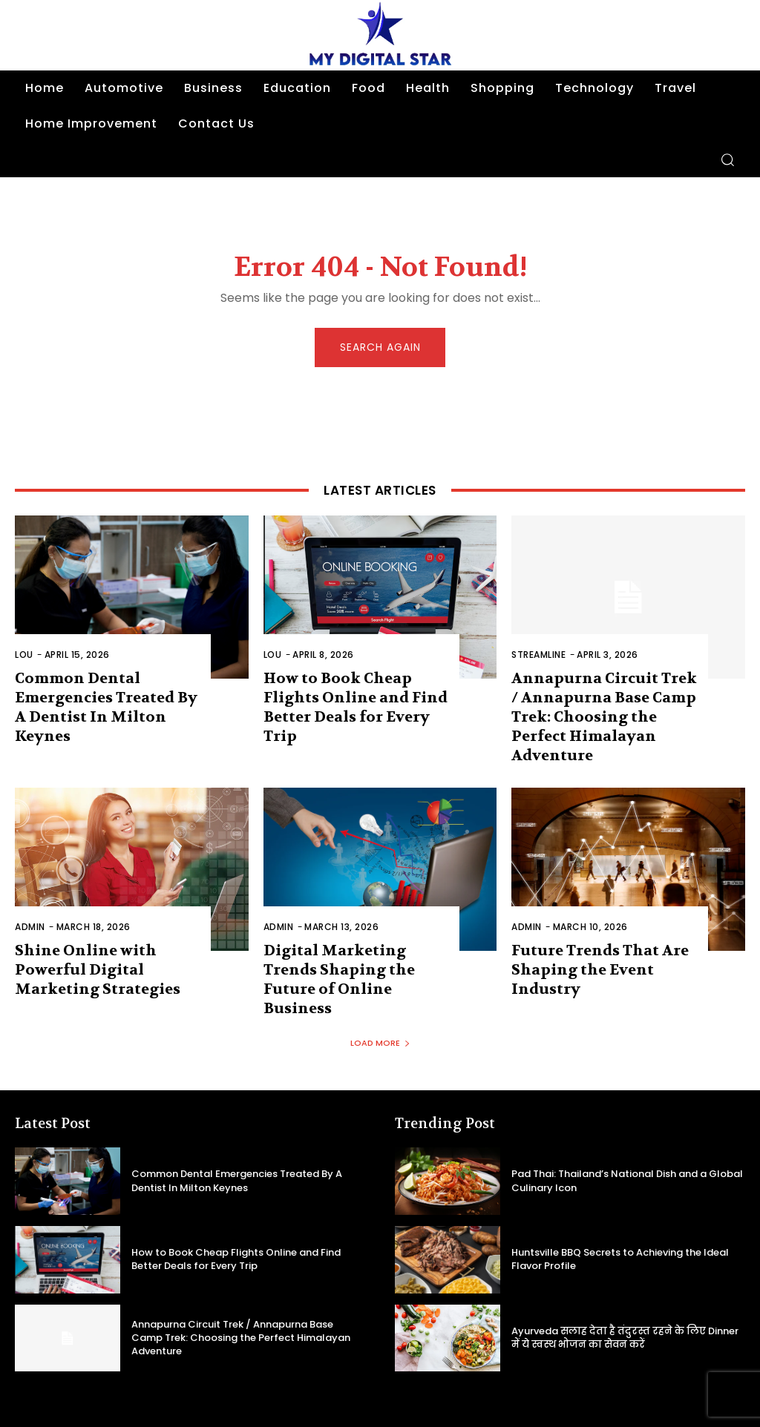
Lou (24, 656)
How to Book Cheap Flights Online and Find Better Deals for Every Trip (357, 696)
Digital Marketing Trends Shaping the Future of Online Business (354, 942)
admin (30, 901)
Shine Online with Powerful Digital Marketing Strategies (91, 942)
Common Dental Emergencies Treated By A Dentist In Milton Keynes (104, 696)
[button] (727, 159)
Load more (380, 992)
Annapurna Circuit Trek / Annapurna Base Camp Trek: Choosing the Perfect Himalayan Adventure (603, 704)
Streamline (538, 656)
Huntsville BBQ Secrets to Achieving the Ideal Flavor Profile (614, 1208)
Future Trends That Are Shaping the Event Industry (591, 942)
